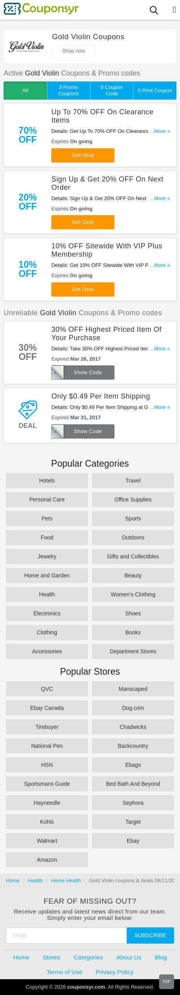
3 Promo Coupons (68, 90)
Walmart (47, 841)
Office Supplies (133, 499)
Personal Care (47, 499)
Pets (46, 518)
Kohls (47, 822)
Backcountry (133, 746)
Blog (161, 957)
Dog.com (133, 708)
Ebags (133, 765)
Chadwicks (133, 727)
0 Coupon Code (112, 90)
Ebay (133, 841)
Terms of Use (64, 972)
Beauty (133, 575)
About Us (128, 957)
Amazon (47, 860)
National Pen (47, 746)
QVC (47, 689)
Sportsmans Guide (47, 784)
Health (47, 594)
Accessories (47, 651)
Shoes (133, 613)
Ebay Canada (47, 708)
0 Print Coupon (155, 90)
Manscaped (133, 689)
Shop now (73, 51)
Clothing (47, 632)
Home (13, 880)
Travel (133, 480)
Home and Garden (46, 575)
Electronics (47, 613)
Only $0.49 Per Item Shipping (100, 396)
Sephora (133, 803)
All (25, 90)
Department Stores (133, 651)
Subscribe (151, 935)
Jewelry (47, 556)
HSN (47, 765)
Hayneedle (47, 803)
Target (133, 822)
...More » (160, 131)
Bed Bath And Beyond (133, 784)
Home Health (66, 880)
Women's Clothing (133, 594)
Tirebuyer (47, 727)
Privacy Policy (114, 972)
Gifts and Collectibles (133, 556)
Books (133, 632)
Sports (133, 518)
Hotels (47, 480)
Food (47, 537)
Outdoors (133, 537)
